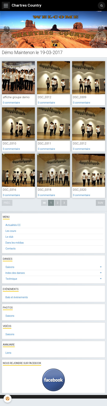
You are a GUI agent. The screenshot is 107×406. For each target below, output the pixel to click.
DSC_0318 (44, 189)
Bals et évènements (16, 297)
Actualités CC (13, 225)
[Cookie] (8, 399)
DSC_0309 (79, 97)
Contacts (10, 248)
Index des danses (15, 272)
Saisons (9, 267)
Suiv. (100, 202)
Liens (8, 352)
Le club (9, 236)
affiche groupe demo (16, 97)
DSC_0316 (9, 189)
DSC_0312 (44, 97)
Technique (11, 278)
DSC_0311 (44, 143)
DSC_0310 (9, 143)
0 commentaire (11, 102)
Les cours (10, 231)
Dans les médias (14, 242)
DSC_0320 (79, 189)
